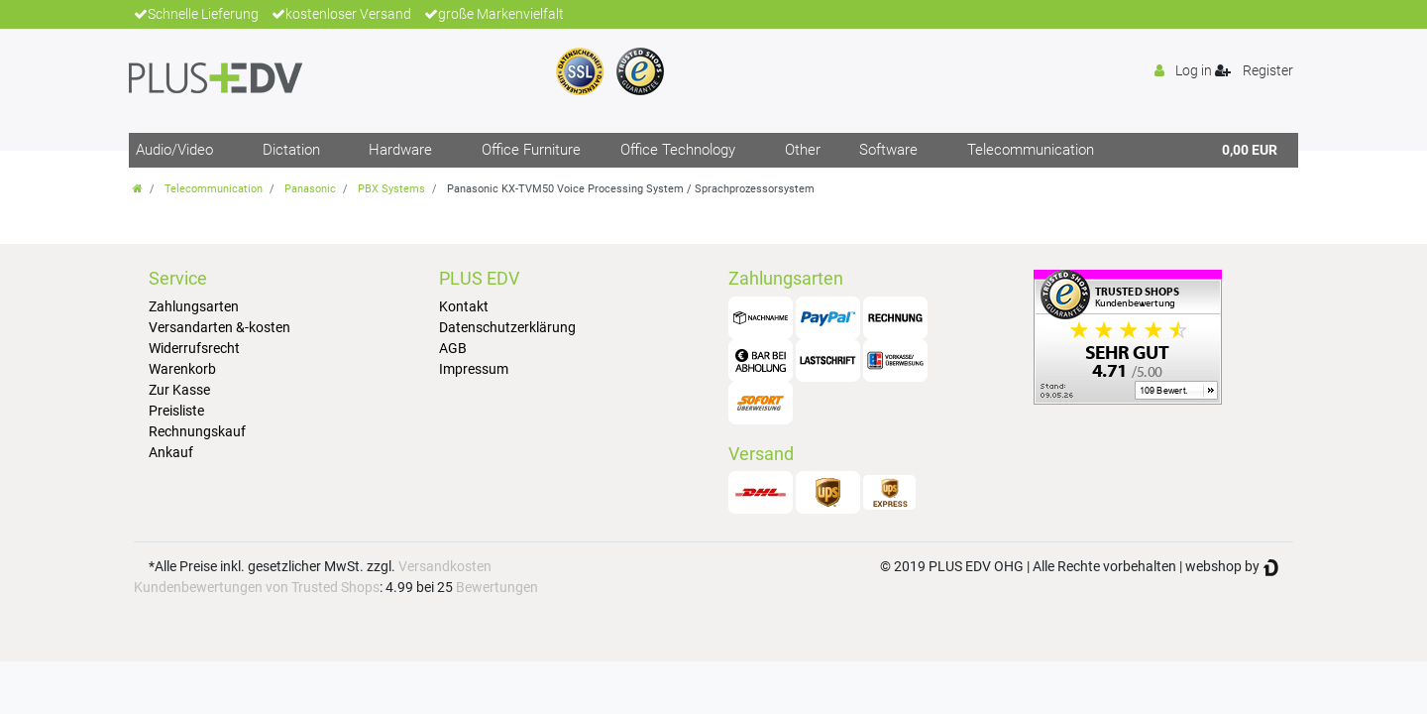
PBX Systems (391, 188)
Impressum (473, 369)
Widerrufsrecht (194, 348)
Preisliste (176, 410)
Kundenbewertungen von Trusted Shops (257, 587)
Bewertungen (497, 587)
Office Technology (677, 150)
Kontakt (464, 306)
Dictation (291, 150)
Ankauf (171, 452)
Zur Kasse (179, 390)
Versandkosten (445, 566)
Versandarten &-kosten (219, 327)
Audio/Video (174, 150)
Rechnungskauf (197, 431)
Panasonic (310, 188)
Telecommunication (1030, 150)
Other (803, 150)
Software (888, 150)
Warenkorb (182, 369)
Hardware (400, 150)
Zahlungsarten (194, 306)
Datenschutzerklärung (507, 327)
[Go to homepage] (138, 188)
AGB (453, 348)
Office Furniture (531, 150)
